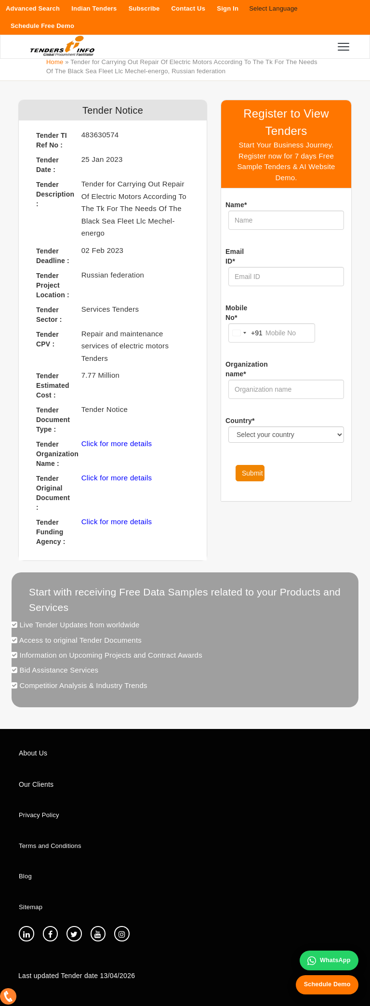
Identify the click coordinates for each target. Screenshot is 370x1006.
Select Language (273, 8)
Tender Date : (47, 164)
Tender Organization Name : (55, 453)
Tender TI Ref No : (51, 140)
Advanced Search (33, 8)
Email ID (234, 256)
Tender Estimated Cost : (52, 385)
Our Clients (36, 784)
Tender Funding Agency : (51, 531)
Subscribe (144, 8)
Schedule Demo (326, 983)
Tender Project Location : (52, 285)
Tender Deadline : (52, 256)
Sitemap (30, 907)
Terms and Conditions (50, 845)
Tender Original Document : (53, 493)
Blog (25, 876)
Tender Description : (55, 194)
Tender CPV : (47, 339)
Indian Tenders (94, 8)
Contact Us (189, 8)
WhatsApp (327, 958)
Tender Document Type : (53, 419)
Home (54, 62)
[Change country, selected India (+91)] (246, 333)
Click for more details (116, 443)
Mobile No (236, 312)
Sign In (227, 8)
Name (236, 205)
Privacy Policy (39, 815)
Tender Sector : (49, 314)
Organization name (239, 369)
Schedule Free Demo (42, 25)
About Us (33, 753)
